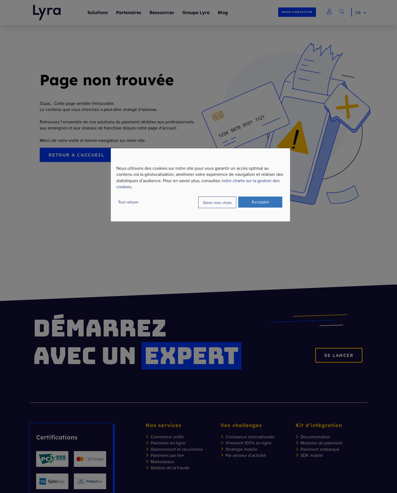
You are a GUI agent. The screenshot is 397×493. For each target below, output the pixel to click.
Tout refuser (128, 202)
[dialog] (200, 184)
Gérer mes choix (217, 202)
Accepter (260, 202)
